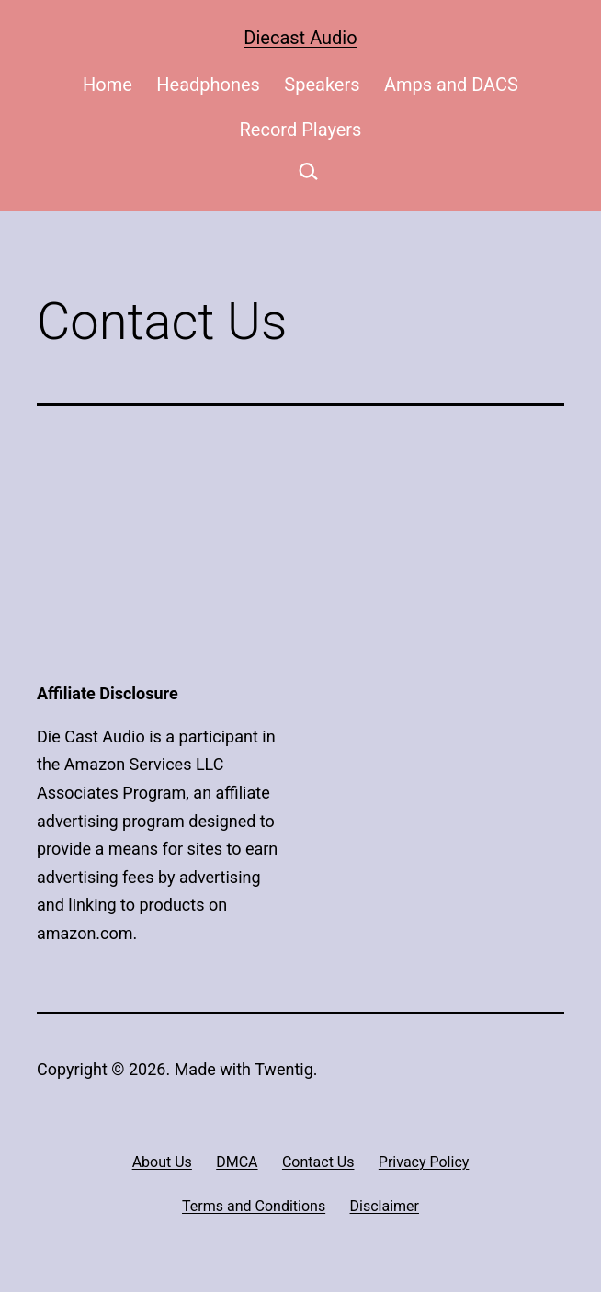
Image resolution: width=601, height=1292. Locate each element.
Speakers (321, 85)
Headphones (208, 85)
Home (107, 85)
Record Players (301, 130)
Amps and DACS (451, 85)
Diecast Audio (300, 38)
